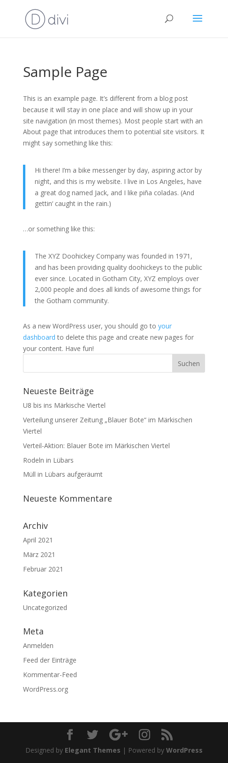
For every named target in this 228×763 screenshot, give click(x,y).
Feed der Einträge (49, 660)
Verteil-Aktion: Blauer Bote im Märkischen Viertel (96, 445)
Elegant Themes (93, 750)
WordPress (184, 750)
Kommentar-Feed (50, 674)
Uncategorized (45, 607)
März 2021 (39, 554)
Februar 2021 (43, 569)
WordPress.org (45, 689)
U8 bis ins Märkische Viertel (64, 405)
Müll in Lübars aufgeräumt (63, 474)
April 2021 (38, 539)
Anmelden (38, 645)
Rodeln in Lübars (48, 460)
